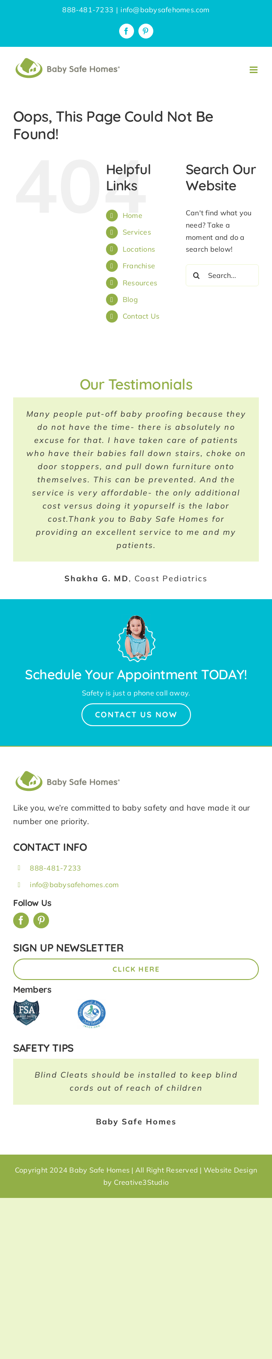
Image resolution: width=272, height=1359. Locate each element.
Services (137, 232)
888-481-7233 (55, 868)
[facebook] (21, 920)
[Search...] (222, 275)
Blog (130, 299)
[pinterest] (41, 920)
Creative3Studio (141, 1182)
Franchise (139, 265)
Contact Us (141, 316)
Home (132, 215)
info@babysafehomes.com (164, 9)
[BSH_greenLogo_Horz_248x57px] (68, 772)
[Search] (197, 275)
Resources (140, 282)
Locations (139, 249)
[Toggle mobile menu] (254, 69)
